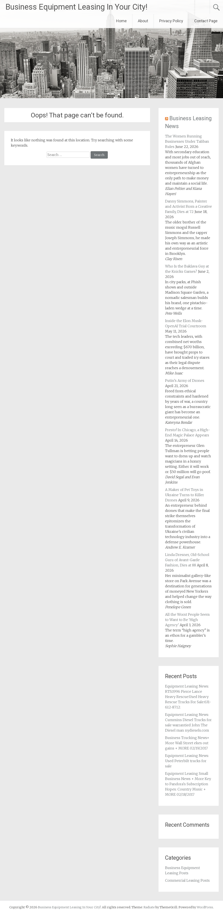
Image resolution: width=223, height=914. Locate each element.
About (143, 21)
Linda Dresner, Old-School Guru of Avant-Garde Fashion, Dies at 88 (187, 559)
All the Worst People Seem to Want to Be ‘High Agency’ (187, 619)
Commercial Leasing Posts (187, 880)
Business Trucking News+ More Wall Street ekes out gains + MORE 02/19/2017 (187, 743)
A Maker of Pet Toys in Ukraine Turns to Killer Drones (184, 494)
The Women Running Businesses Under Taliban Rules (187, 141)
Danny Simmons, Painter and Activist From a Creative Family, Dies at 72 (188, 206)
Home (121, 21)
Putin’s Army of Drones (184, 380)
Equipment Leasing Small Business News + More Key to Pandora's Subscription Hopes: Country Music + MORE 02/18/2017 (188, 784)
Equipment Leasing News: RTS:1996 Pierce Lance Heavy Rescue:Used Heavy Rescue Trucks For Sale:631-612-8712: (188, 696)
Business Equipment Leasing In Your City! (76, 7)
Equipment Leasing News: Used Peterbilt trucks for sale (187, 760)
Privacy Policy (171, 21)
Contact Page (206, 21)
